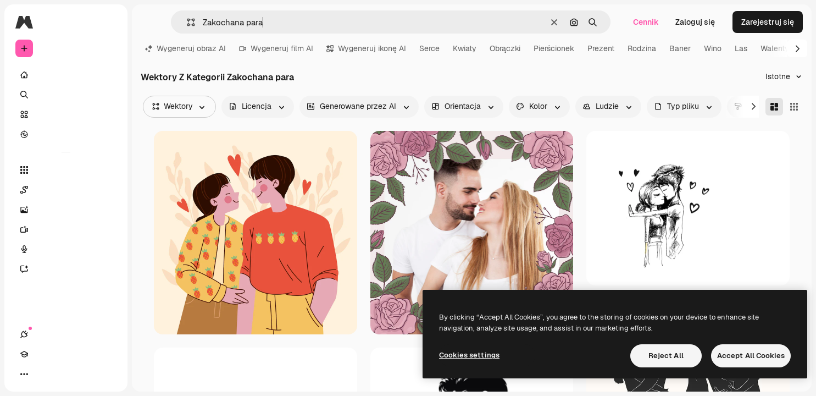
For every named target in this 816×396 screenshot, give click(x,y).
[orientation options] (463, 107)
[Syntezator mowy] (65, 249)
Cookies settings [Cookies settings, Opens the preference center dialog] (469, 355)
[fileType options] (684, 107)
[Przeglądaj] (65, 134)
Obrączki (505, 48)
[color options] (539, 107)
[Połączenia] (24, 374)
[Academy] (44, 374)
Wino (712, 48)
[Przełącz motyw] (64, 374)
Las (741, 48)
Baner (680, 48)
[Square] (794, 107)
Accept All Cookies (751, 355)
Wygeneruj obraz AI (185, 48)
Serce (429, 48)
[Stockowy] (65, 114)
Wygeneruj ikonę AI (366, 48)
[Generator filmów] (65, 229)
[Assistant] (65, 269)
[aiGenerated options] (359, 107)
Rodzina (642, 48)
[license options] (257, 107)
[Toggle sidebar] (107, 22)
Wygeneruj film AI (276, 48)
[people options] (608, 107)
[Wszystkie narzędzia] (65, 170)
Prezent (600, 48)
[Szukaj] (65, 94)
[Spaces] (65, 190)
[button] (186, 22)
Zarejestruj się (767, 22)
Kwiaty (464, 48)
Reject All (666, 355)
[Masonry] (774, 107)
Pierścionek (554, 48)
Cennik (646, 22)
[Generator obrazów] (65, 209)
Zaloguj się (695, 22)
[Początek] (65, 75)
